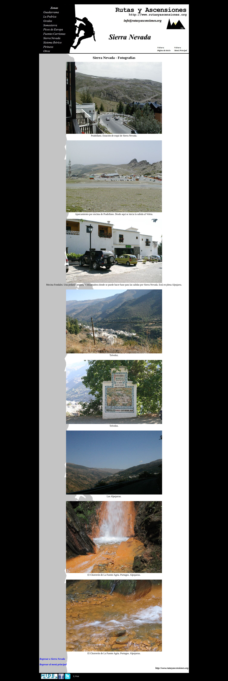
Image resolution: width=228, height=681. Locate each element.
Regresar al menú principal (53, 664)
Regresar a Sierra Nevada (52, 659)
